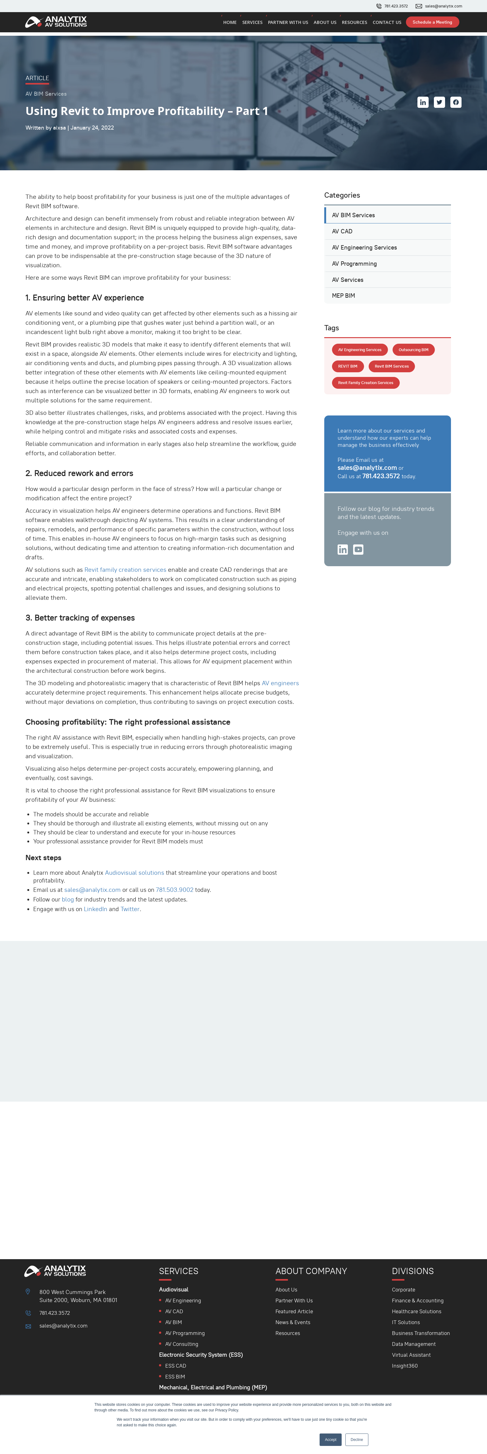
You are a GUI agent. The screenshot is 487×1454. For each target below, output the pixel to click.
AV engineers (281, 673)
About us (324, 24)
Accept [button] (330, 1440)
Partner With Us (295, 1300)
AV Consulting (183, 1343)
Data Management (414, 1343)
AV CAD (342, 225)
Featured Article (295, 1311)
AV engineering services (362, 357)
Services (253, 24)
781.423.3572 (391, 6)
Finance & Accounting (418, 1300)
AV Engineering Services (366, 244)
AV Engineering (185, 1300)
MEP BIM (344, 301)
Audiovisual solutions (138, 865)
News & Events (294, 1322)
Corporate (403, 1289)
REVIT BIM (399, 374)
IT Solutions (406, 1322)
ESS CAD (177, 1365)
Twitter (132, 902)
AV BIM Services (354, 206)
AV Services (348, 282)
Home (231, 24)
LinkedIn (98, 902)
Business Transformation (422, 1333)
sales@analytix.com (441, 6)
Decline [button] (357, 1440)
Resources (353, 24)
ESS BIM (176, 1376)
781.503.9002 (178, 882)
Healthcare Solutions (417, 1311)
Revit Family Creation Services (368, 408)
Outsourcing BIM (354, 374)
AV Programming (356, 263)
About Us (286, 1289)
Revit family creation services (126, 559)
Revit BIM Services (356, 391)
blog (71, 892)
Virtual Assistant (412, 1354)
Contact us (385, 24)
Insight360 (404, 1365)
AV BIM (175, 1322)
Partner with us (288, 24)
